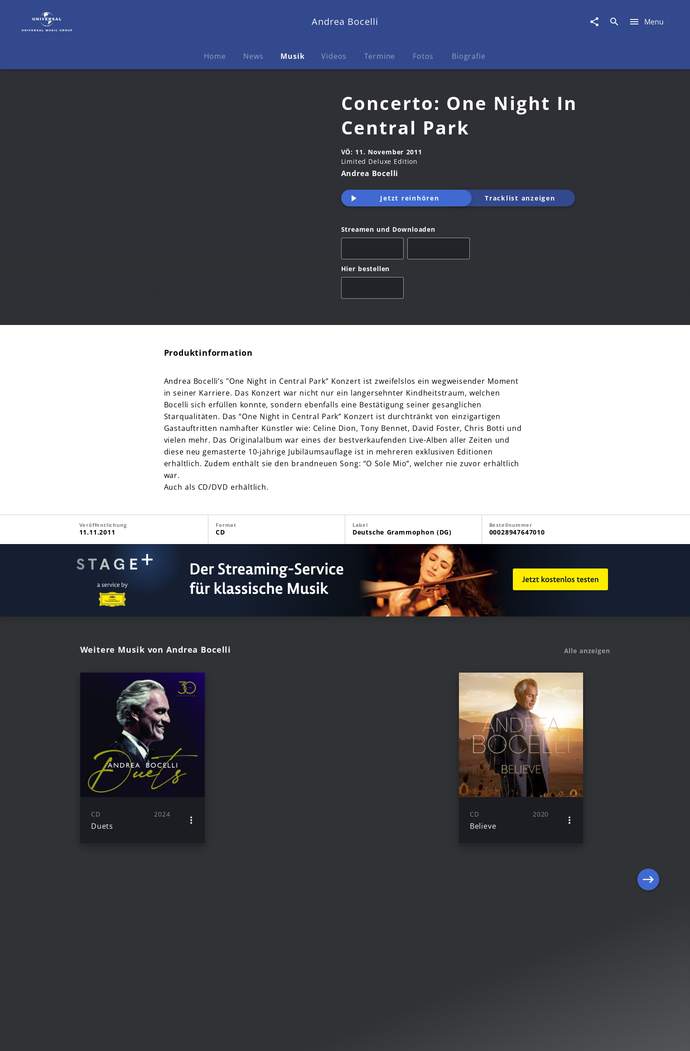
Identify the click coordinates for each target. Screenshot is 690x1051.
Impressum (124, 1035)
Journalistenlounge (470, 1035)
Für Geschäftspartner (548, 1035)
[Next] (648, 777)
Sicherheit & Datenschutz (298, 1035)
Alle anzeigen (587, 670)
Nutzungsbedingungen (389, 1035)
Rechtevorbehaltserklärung (199, 1035)
